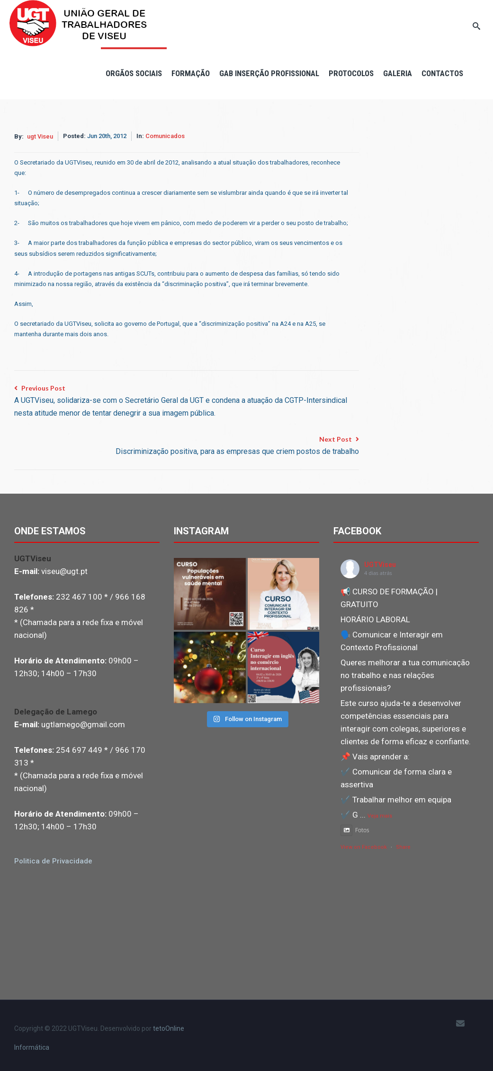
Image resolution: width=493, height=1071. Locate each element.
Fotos (355, 830)
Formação (190, 73)
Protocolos (351, 73)
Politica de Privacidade (53, 861)
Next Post (237, 446)
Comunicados (165, 135)
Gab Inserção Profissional (269, 73)
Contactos (442, 73)
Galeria (397, 73)
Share (403, 847)
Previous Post (186, 401)
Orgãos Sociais (134, 73)
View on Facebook (364, 847)
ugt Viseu (40, 136)
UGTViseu (380, 564)
